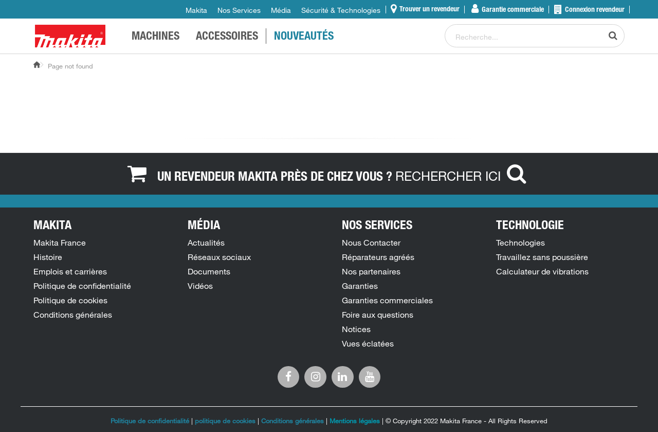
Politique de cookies (70, 300)
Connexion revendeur (594, 10)
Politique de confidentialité (82, 286)
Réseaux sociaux (219, 257)
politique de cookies (226, 421)
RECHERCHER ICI (463, 175)
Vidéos (200, 286)
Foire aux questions (377, 314)
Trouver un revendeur (429, 9)
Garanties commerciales (387, 300)
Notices (356, 329)
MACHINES (155, 37)
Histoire (47, 257)
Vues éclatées (368, 343)
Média (281, 10)
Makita (196, 10)
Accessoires (227, 37)
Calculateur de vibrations (542, 271)
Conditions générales (72, 314)
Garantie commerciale (512, 10)
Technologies (520, 242)
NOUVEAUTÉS (304, 37)
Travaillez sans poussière (542, 257)
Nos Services (239, 10)
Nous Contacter (371, 242)
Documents (209, 271)
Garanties (360, 286)
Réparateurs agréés (378, 257)
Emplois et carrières (70, 271)
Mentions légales (355, 421)
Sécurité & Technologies (340, 10)
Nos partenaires (371, 271)
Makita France (59, 242)
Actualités (206, 242)
